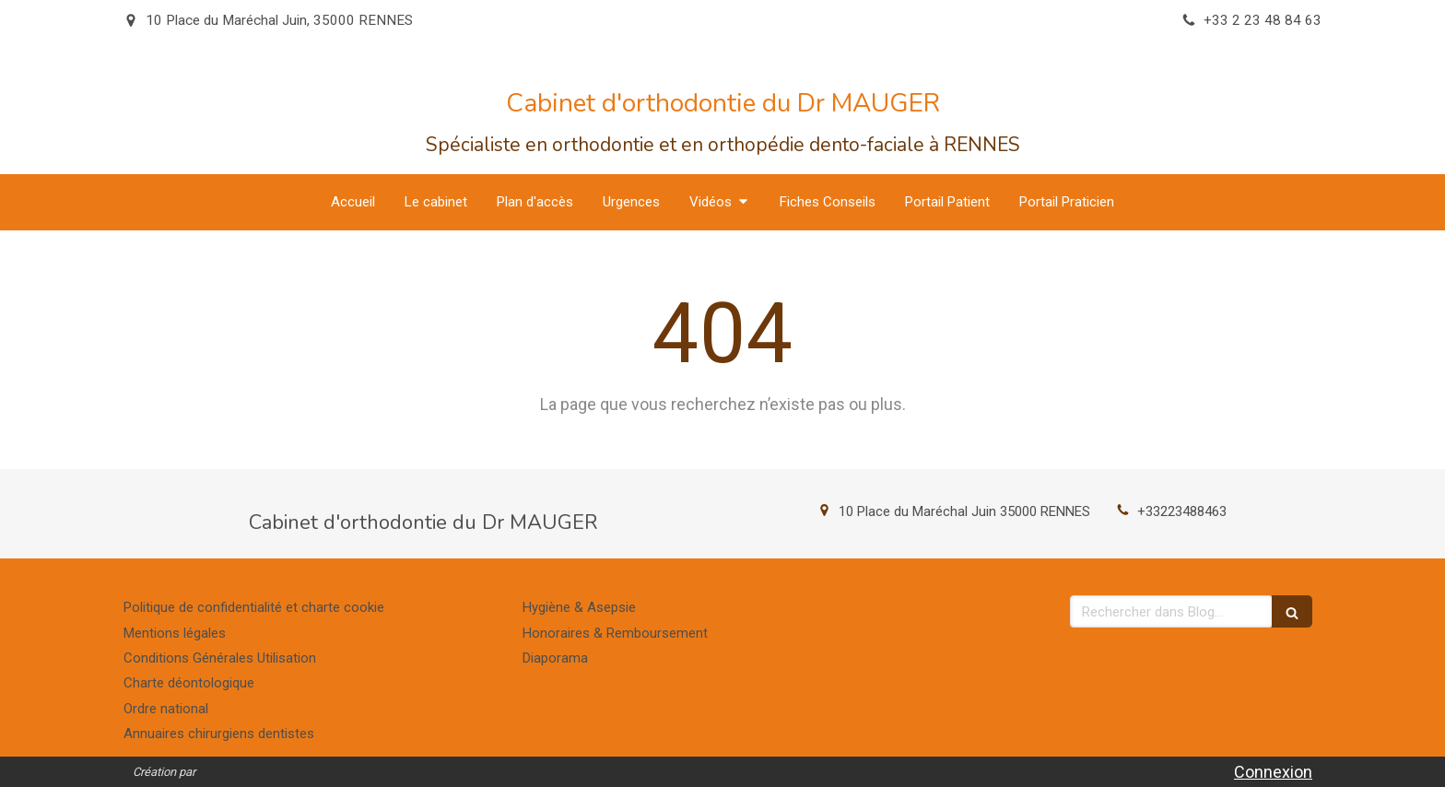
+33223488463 (1182, 511)
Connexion (1273, 771)
